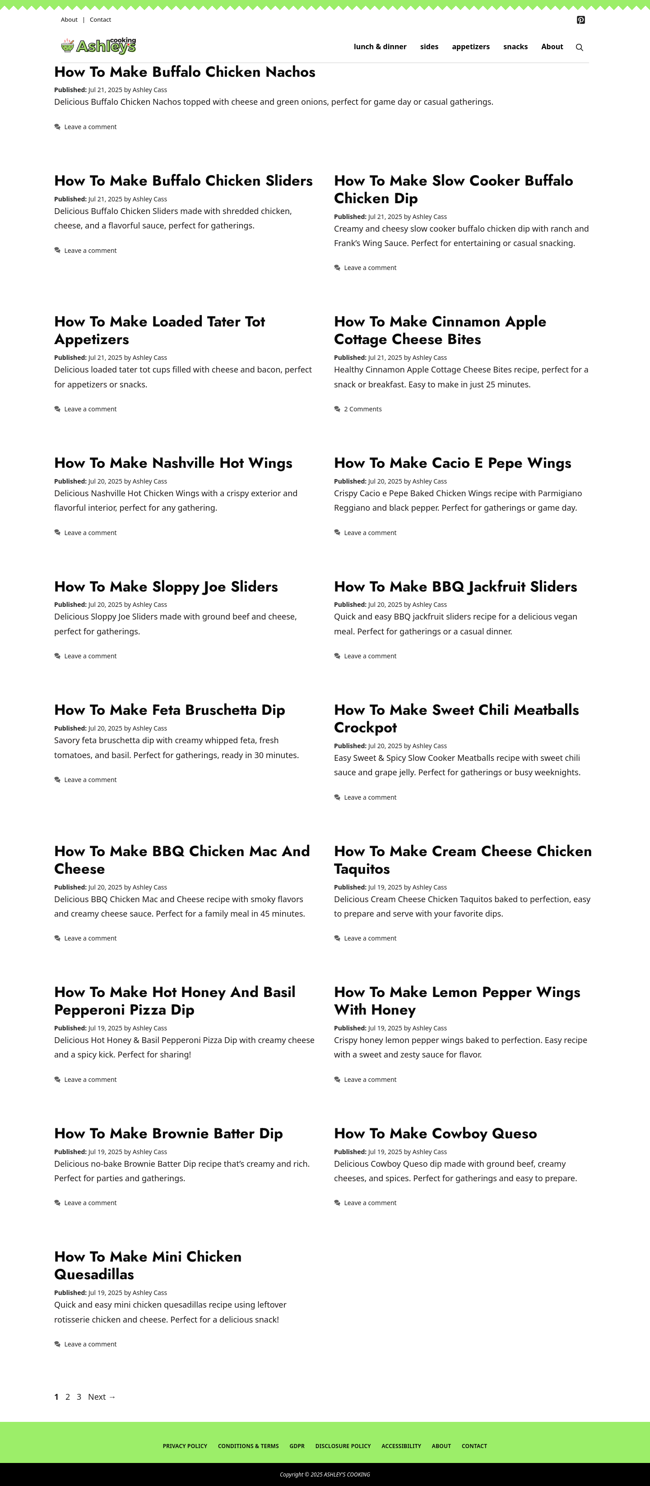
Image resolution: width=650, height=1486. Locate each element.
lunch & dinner (380, 46)
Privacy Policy (185, 1446)
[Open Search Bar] (579, 46)
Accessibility (401, 1446)
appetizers (471, 46)
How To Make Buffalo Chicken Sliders (183, 180)
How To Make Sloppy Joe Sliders (166, 586)
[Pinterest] (581, 20)
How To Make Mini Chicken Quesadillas (148, 1265)
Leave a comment (90, 126)
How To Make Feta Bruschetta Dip (169, 709)
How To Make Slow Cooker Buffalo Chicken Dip (453, 189)
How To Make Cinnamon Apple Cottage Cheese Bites (440, 330)
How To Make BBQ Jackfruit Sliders (455, 586)
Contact (100, 19)
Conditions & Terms (248, 1446)
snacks (515, 46)
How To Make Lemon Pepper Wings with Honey (457, 1000)
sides (429, 46)
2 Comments (362, 409)
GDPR (297, 1446)
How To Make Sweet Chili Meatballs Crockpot (456, 718)
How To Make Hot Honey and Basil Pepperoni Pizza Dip (175, 1000)
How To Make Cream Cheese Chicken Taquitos (463, 859)
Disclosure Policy (343, 1446)
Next (102, 1396)
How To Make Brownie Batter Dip (168, 1133)
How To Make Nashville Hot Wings (173, 462)
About (69, 19)
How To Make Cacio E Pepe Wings (452, 462)
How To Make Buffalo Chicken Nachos (185, 71)
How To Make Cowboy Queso (435, 1133)
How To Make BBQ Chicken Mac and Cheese (182, 859)
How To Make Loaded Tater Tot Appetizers (159, 330)
